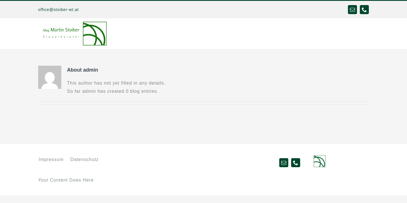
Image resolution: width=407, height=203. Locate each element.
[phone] (364, 9)
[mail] (352, 9)
